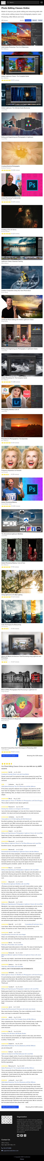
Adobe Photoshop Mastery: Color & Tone (13, 563)
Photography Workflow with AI (10, 409)
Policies (22, 1159)
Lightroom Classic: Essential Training (12, 261)
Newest (35, 20)
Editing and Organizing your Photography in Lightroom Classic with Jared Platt (21, 833)
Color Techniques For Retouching (11, 625)
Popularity (28, 20)
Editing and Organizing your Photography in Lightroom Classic (19, 349)
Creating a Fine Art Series (8, 230)
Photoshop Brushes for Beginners (11, 719)
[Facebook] (21, 1135)
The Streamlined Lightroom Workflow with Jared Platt (15, 884)
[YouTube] (18, 1135)
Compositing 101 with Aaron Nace (34, 924)
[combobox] (23, 2)
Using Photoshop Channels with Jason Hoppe (13, 934)
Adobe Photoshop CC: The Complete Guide (14, 378)
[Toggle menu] (41, 2)
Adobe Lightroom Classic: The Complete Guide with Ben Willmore (18, 1019)
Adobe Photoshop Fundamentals (11, 198)
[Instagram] (25, 1135)
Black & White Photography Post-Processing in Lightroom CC (19, 690)
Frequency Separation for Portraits (11, 470)
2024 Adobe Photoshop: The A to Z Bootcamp (14, 47)
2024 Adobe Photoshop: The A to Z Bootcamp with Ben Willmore (18, 786)
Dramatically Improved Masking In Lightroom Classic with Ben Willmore (20, 851)
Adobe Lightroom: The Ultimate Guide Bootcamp (15, 108)
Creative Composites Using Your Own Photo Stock (16, 290)
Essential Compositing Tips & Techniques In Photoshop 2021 (18, 748)
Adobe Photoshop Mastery (9, 502)
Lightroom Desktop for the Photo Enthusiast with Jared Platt (17, 1053)
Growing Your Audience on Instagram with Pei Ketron (15, 808)
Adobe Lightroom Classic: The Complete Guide (15, 76)
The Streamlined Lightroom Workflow (12, 534)
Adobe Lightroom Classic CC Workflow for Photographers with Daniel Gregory (21, 800)
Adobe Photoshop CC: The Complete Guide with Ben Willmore (17, 1068)
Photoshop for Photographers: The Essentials (14, 439)
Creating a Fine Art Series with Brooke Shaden (13, 1033)
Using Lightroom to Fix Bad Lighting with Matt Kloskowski (16, 819)
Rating (40, 20)
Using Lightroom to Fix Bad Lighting (11, 595)
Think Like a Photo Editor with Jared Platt (12, 944)
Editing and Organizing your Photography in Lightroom (17, 137)
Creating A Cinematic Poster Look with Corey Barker (15, 774)
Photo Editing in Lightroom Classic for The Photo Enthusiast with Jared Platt (21, 843)
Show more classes (10, 755)
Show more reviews (10, 1107)
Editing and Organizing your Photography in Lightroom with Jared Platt (19, 869)
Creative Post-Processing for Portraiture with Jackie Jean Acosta (18, 1009)
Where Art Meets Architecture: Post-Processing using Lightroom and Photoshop (21, 657)
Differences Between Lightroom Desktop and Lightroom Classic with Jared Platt (21, 955)
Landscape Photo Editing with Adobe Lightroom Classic (17, 319)
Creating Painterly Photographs (10, 166)
